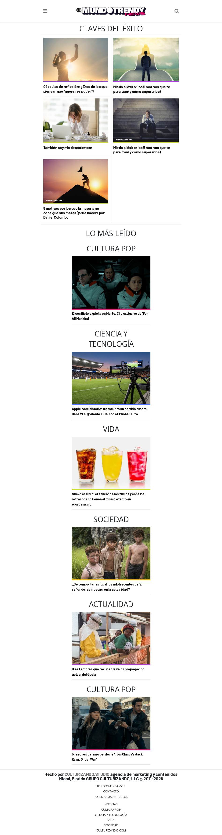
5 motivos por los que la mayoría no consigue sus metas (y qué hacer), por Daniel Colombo (74, 212)
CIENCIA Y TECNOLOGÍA (111, 815)
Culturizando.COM (111, 830)
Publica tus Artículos (111, 797)
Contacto (111, 791)
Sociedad (111, 825)
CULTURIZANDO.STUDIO (87, 774)
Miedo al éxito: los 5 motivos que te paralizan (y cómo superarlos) (141, 88)
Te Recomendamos (111, 786)
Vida (111, 820)
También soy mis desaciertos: (67, 147)
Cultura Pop (111, 809)
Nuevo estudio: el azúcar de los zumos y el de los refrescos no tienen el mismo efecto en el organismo (108, 499)
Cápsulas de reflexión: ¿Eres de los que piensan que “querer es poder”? (75, 88)
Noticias (111, 804)
